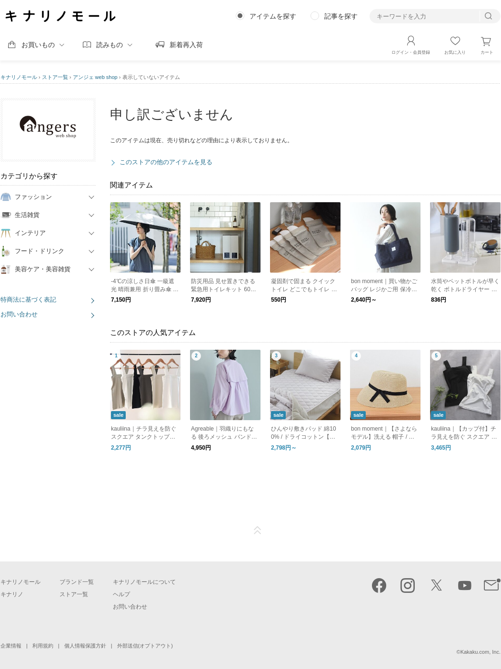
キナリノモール (18, 77)
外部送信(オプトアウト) (145, 646)
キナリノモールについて (144, 582)
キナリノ (11, 594)
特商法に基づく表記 (28, 299)
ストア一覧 (55, 77)
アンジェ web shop (95, 77)
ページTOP (257, 530)
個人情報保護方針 (85, 646)
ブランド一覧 (77, 582)
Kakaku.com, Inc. (481, 652)
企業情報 (10, 646)
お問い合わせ (19, 314)
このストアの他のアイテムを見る (166, 162)
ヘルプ (121, 594)
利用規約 (42, 646)
